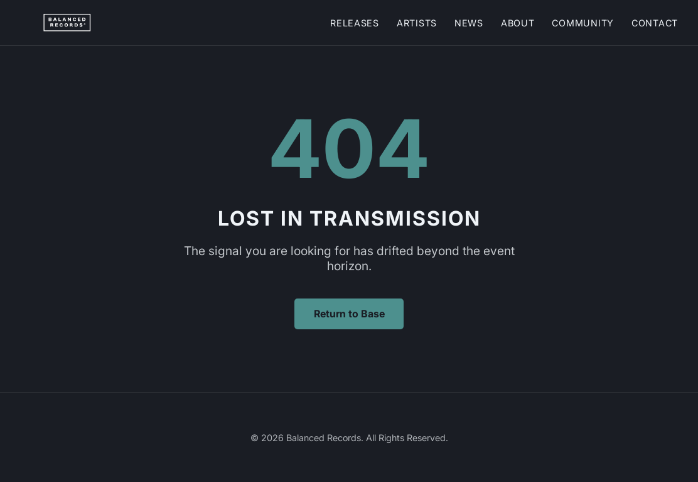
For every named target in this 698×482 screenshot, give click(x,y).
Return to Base (349, 313)
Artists (417, 23)
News (468, 23)
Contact (654, 23)
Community (582, 23)
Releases (354, 23)
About (518, 23)
